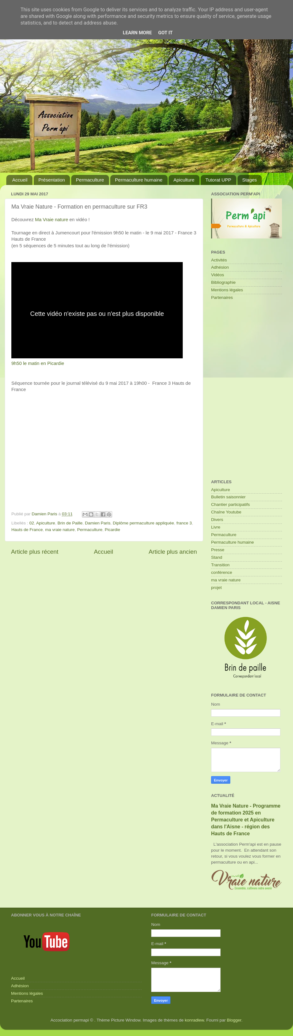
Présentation (51, 179)
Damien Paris (97, 523)
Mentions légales (227, 290)
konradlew (194, 1020)
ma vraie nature (60, 529)
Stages (249, 179)
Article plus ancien (173, 551)
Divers (217, 519)
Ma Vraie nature (51, 219)
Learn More (137, 33)
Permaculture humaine (139, 179)
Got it (165, 33)
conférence (221, 572)
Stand (216, 557)
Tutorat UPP (218, 179)
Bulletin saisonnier (228, 497)
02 (31, 523)
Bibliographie (223, 282)
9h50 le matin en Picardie (37, 363)
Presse (217, 549)
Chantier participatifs (230, 504)
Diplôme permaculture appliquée (143, 523)
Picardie (112, 529)
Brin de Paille (70, 523)
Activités (219, 260)
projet (216, 587)
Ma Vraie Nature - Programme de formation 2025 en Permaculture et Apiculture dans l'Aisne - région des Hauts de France (245, 819)
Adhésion (220, 267)
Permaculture (90, 179)
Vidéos (217, 274)
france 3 (184, 523)
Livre (215, 527)
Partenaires (222, 297)
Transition (220, 565)
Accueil (19, 179)
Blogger (234, 1020)
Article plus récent (34, 551)
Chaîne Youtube (226, 512)
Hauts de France (27, 529)
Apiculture (183, 179)
